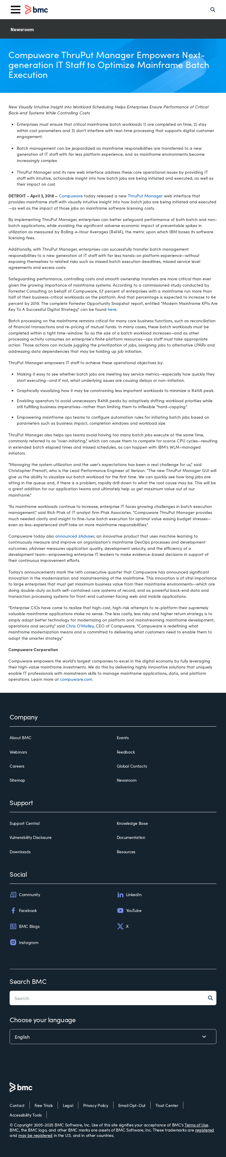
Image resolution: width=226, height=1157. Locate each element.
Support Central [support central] (25, 823)
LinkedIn (129, 894)
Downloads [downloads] (20, 851)
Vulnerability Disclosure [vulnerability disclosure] (30, 837)
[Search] (212, 9)
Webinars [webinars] (18, 752)
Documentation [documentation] (131, 837)
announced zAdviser (74, 536)
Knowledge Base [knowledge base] (132, 823)
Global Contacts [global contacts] (132, 766)
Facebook (23, 910)
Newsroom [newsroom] (127, 780)
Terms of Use (196, 1125)
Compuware (71, 196)
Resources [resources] (126, 851)
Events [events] (123, 737)
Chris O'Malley (80, 626)
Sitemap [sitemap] (17, 780)
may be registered (35, 1135)
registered (204, 1130)
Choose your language (42, 1019)
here (112, 309)
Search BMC (28, 981)
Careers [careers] (17, 766)
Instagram (24, 942)
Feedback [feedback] (126, 752)
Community (25, 894)
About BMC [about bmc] (20, 737)
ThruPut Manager (145, 196)
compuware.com (76, 679)
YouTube (129, 910)
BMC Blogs (24, 926)
